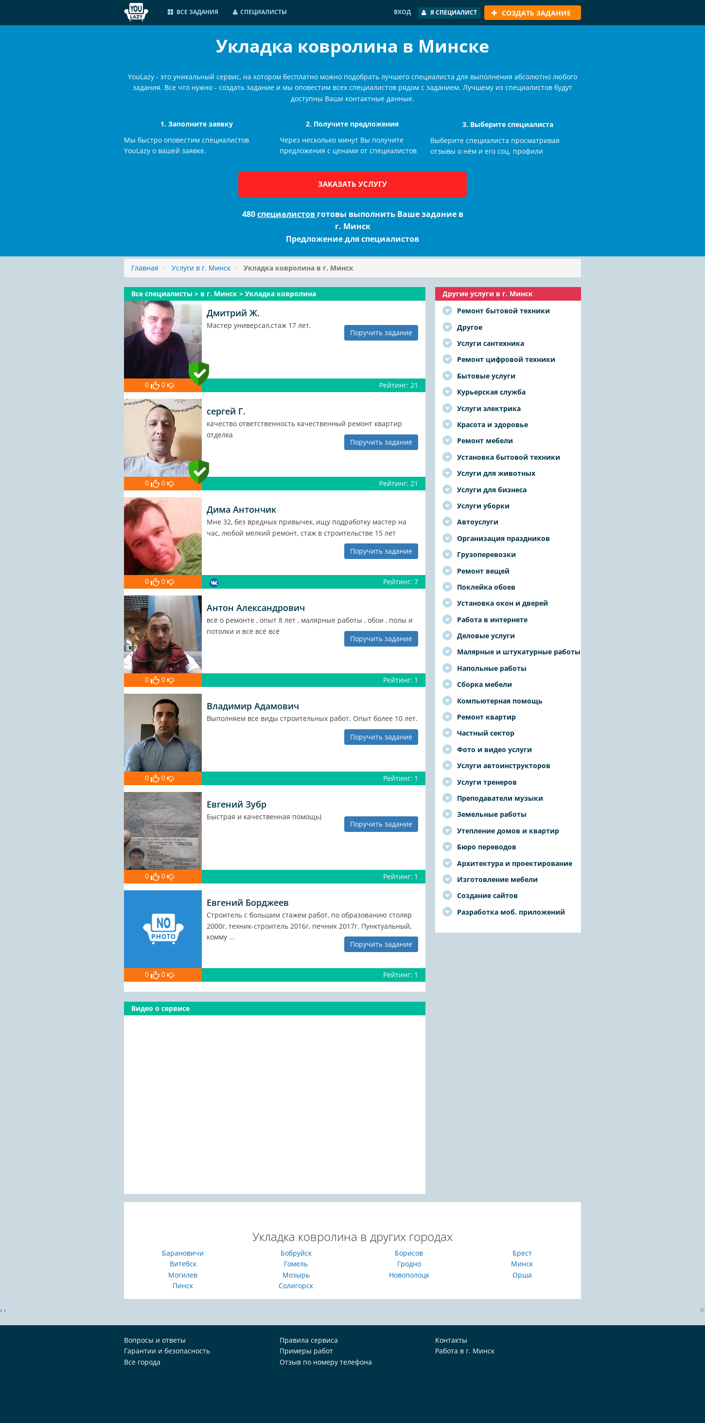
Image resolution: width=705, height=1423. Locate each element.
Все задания (193, 12)
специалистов (287, 214)
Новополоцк (409, 1274)
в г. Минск (219, 293)
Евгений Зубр (236, 804)
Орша (522, 1274)
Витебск (183, 1263)
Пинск (183, 1285)
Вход (402, 12)
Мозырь (296, 1274)
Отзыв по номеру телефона (326, 1362)
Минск (522, 1263)
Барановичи (183, 1253)
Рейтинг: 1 (400, 679)
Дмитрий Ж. (233, 313)
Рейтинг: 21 (398, 385)
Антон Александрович (256, 607)
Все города (142, 1362)
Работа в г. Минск (464, 1350)
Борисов (409, 1253)
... (232, 936)
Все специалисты (162, 293)
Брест (522, 1253)
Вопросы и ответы (155, 1340)
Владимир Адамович (253, 706)
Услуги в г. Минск (201, 267)
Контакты (451, 1340)
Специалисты (260, 12)
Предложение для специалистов (352, 239)
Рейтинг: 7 (400, 581)
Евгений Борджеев (248, 902)
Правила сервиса (309, 1340)
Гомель (296, 1263)
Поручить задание (381, 332)
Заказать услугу (352, 184)
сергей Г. (226, 411)
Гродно (409, 1263)
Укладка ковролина (280, 293)
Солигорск (296, 1285)
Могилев (182, 1274)
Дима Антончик (241, 509)
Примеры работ (306, 1350)
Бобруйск (296, 1253)
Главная (145, 267)
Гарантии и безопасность (167, 1350)
